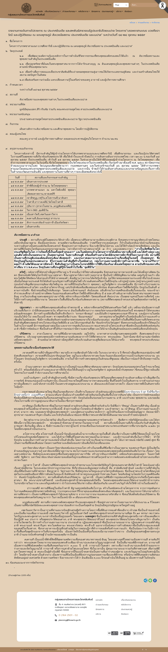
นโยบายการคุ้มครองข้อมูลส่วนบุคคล (87, 650)
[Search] (144, 5)
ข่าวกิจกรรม (156, 22)
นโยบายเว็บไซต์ (62, 650)
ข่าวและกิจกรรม (143, 22)
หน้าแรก (132, 22)
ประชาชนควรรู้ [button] (107, 11)
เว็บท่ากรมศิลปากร (103, 4)
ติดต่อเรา (128, 11)
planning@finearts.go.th (70, 620)
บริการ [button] (118, 11)
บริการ (98, 614)
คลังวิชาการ (126, 604)
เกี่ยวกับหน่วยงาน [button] (52, 11)
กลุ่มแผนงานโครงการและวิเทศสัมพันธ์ (26, 9)
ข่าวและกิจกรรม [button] (69, 11)
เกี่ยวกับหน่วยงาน (128, 600)
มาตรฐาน (71, 650)
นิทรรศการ (95, 11)
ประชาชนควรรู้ (126, 609)
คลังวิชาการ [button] (83, 11)
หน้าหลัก (99, 600)
